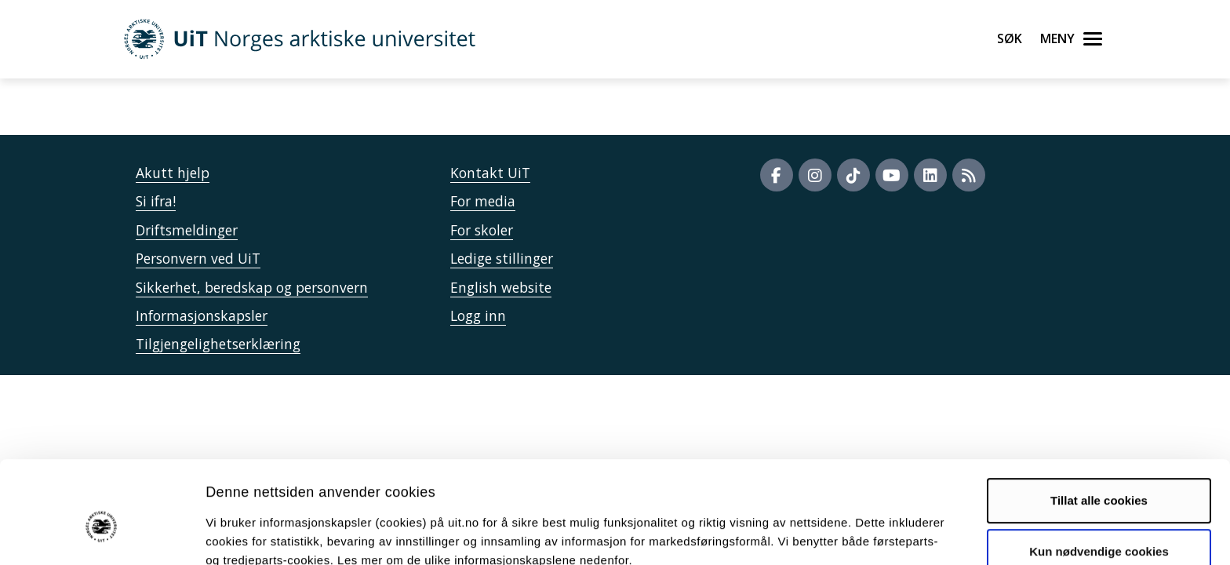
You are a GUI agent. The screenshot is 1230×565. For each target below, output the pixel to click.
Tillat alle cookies (1099, 424)
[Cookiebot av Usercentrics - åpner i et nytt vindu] (101, 534)
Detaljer (835, 534)
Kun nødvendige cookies (1099, 475)
